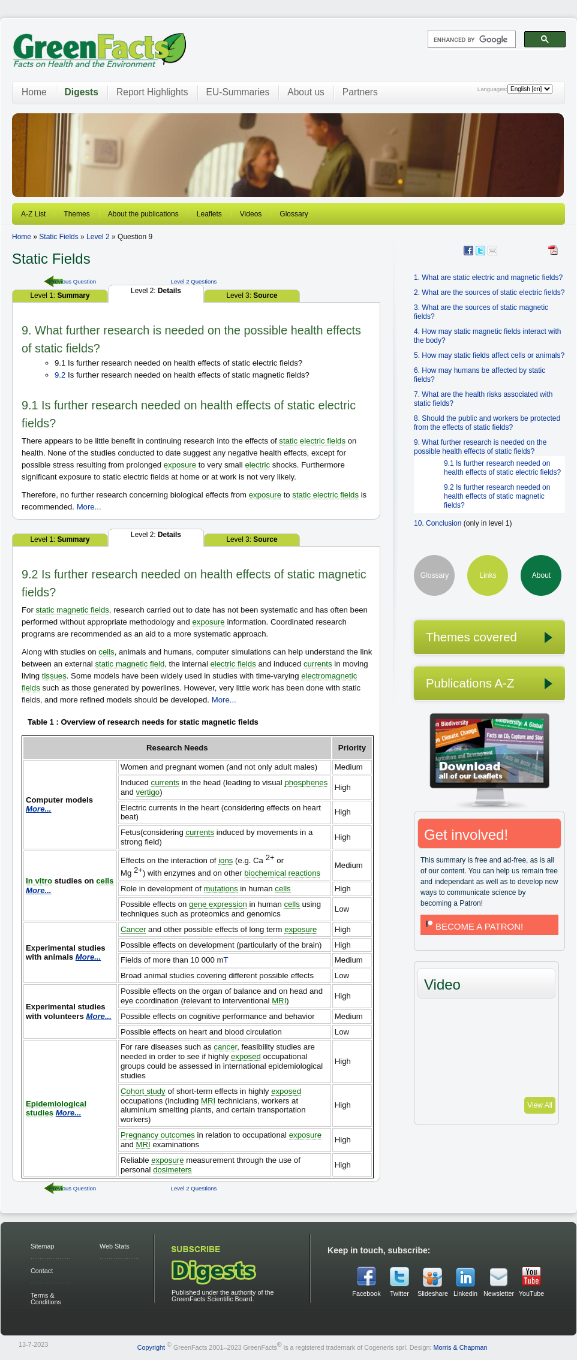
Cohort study (143, 1091)
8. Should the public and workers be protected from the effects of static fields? (487, 423)
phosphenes (305, 782)
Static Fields (58, 237)
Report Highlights (152, 92)
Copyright (151, 1347)
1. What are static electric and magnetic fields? (488, 277)
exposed (246, 1056)
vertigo (148, 792)
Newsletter (498, 1293)
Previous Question (72, 281)
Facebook (366, 1293)
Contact (42, 1270)
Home (34, 92)
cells (106, 651)
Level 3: (251, 295)
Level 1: (59, 295)
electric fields (233, 663)
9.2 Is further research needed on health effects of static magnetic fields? (497, 496)
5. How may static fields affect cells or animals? (489, 355)
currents (317, 663)
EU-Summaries (238, 92)
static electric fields (312, 440)
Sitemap (43, 1246)
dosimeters (172, 1169)
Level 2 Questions (194, 281)
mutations (221, 888)
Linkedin (465, 1293)
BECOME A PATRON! (473, 926)
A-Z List (33, 214)
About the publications (143, 214)
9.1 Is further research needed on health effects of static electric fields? (502, 468)
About (541, 575)
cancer (225, 1046)
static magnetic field (129, 663)
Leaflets (209, 214)
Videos (251, 214)
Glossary (294, 214)
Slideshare (432, 1293)
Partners (360, 92)
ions (225, 860)
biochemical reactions (282, 873)
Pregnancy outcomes (158, 1134)
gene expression (218, 904)
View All (539, 1105)
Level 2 (98, 237)
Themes (76, 214)
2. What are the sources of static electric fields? (489, 292)
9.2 (60, 374)
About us (305, 92)
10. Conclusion (437, 523)
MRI (279, 1000)
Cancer (133, 929)
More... (89, 506)
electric (257, 464)
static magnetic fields (72, 609)
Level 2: (156, 291)
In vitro (39, 880)
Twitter (399, 1293)
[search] (470, 39)
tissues (54, 675)
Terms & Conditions (46, 1298)
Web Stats (115, 1246)
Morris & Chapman (460, 1347)
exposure (180, 464)
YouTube (531, 1293)
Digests (81, 92)
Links (487, 575)
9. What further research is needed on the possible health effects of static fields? (480, 447)
